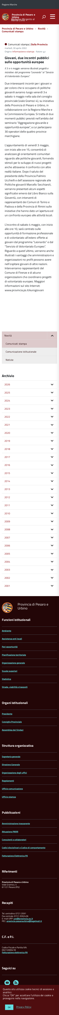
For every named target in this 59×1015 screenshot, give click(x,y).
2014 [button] (7, 481)
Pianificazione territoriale (14, 654)
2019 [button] (7, 441)
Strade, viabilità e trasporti (15, 687)
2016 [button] (7, 465)
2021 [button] (7, 425)
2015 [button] (7, 473)
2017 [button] (7, 457)
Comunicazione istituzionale (21, 352)
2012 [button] (7, 497)
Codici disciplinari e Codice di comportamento (23, 847)
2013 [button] (7, 489)
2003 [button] (7, 570)
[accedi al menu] (52, 16)
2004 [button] (7, 562)
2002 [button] (7, 578)
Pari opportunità (9, 646)
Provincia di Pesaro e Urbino (23, 15)
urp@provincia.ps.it (23, 918)
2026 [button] (7, 384)
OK (9, 1007)
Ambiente (6, 630)
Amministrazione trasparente (16, 823)
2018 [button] (7, 449)
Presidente (7, 713)
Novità (41, 28)
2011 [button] (7, 505)
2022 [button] (7, 417)
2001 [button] (7, 586)
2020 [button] (7, 433)
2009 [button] (7, 521)
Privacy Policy (23, 1007)
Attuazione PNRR (10, 831)
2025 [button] (7, 392)
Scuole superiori (9, 671)
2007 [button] (7, 537)
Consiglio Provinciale (12, 721)
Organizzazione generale (13, 662)
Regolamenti (8, 780)
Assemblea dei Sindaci (12, 730)
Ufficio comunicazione (12, 788)
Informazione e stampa (23, 51)
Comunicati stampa (12, 31)
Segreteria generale (11, 756)
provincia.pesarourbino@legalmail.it (24, 921)
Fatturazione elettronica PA (15, 952)
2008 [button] (7, 529)
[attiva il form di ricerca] (43, 17)
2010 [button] (7, 513)
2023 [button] (7, 409)
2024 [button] (7, 400)
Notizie (9, 360)
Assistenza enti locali (12, 638)
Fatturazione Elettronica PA (15, 855)
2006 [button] (7, 545)
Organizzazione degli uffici (14, 772)
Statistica (6, 679)
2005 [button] (7, 554)
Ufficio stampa (9, 796)
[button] (52, 335)
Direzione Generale (11, 764)
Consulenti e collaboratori (14, 839)
